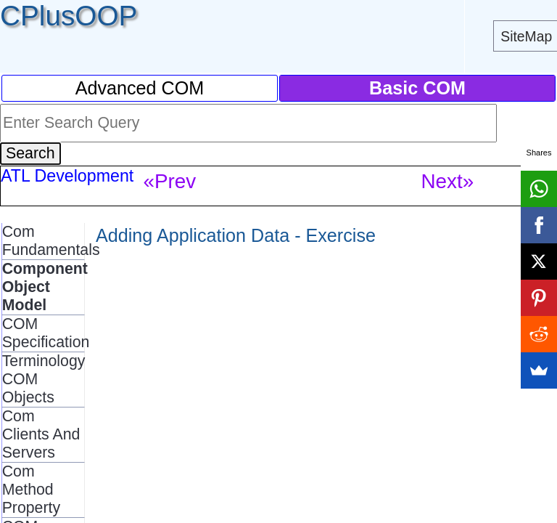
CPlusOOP (68, 15)
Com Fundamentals (51, 241)
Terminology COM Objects (44, 379)
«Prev (169, 181)
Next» (447, 181)
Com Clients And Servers (41, 434)
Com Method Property (31, 489)
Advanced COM (140, 88)
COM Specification (46, 333)
